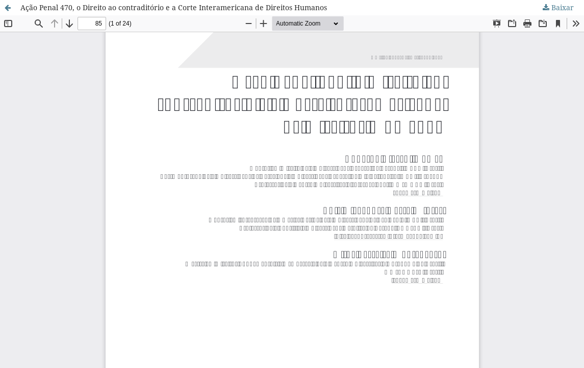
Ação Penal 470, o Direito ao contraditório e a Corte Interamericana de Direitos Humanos (173, 7)
